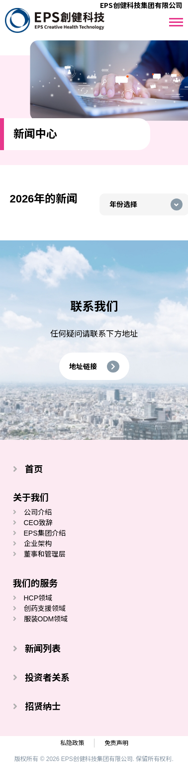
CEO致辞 (38, 523)
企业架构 (38, 544)
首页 (34, 469)
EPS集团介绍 (45, 533)
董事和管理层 (45, 554)
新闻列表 (43, 649)
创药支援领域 (45, 608)
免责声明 (116, 743)
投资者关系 (47, 678)
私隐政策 (72, 743)
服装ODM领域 (46, 619)
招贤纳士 (43, 707)
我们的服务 (35, 583)
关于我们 (31, 498)
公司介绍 (38, 512)
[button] (94, 366)
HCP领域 (38, 598)
